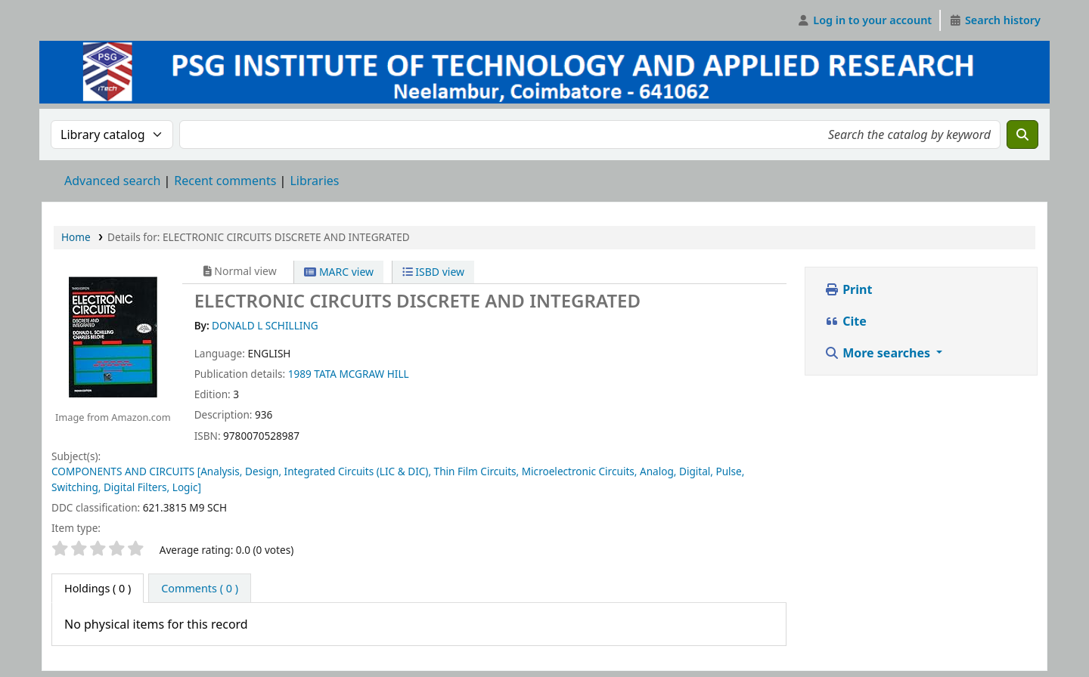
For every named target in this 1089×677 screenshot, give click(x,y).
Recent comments (225, 180)
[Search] (1022, 134)
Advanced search (112, 180)
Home (76, 237)
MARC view (339, 271)
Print (848, 289)
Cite (845, 321)
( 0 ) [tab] (97, 588)
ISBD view (433, 271)
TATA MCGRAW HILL (361, 373)
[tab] (199, 588)
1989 (300, 373)
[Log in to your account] (865, 20)
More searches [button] (878, 353)
